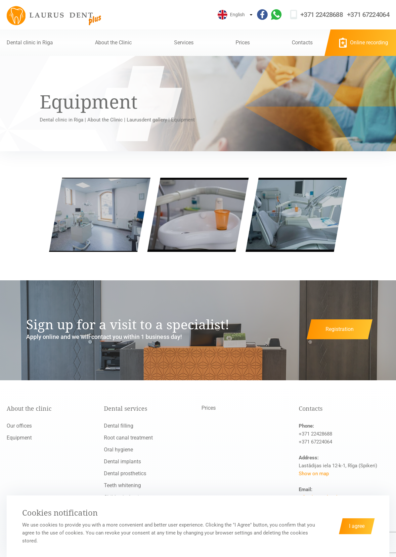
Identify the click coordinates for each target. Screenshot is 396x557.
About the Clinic (113, 42)
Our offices (19, 426)
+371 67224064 (368, 14)
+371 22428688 (321, 14)
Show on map (314, 474)
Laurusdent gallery (147, 120)
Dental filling (118, 426)
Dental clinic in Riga (30, 42)
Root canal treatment (128, 438)
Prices (243, 42)
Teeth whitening (122, 485)
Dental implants (122, 461)
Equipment (19, 438)
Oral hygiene (118, 449)
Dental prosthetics (125, 473)
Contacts (302, 42)
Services (184, 42)
